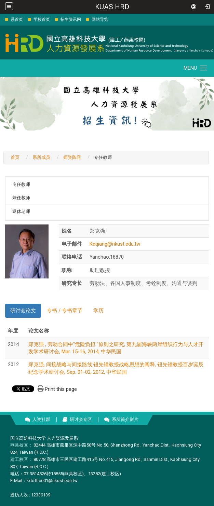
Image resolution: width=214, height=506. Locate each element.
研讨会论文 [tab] (23, 310)
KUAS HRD (112, 7)
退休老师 (21, 211)
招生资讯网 (71, 19)
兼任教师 (21, 197)
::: (1, 19)
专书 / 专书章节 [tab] (64, 310)
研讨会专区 (81, 419)
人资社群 (41, 419)
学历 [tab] (98, 310)
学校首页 (42, 19)
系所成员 (41, 157)
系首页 (17, 19)
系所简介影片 (125, 419)
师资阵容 (72, 157)
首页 (15, 157)
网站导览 (100, 19)
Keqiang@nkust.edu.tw (115, 244)
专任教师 (21, 184)
